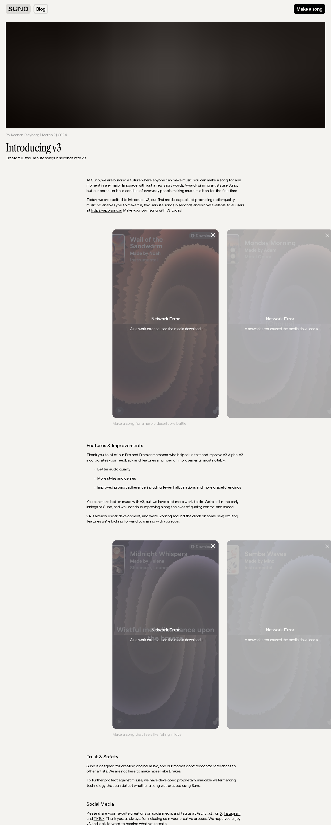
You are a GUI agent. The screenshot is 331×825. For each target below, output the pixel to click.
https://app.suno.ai (106, 210)
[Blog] (40, 9)
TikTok (99, 818)
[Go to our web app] (309, 9)
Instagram (232, 813)
